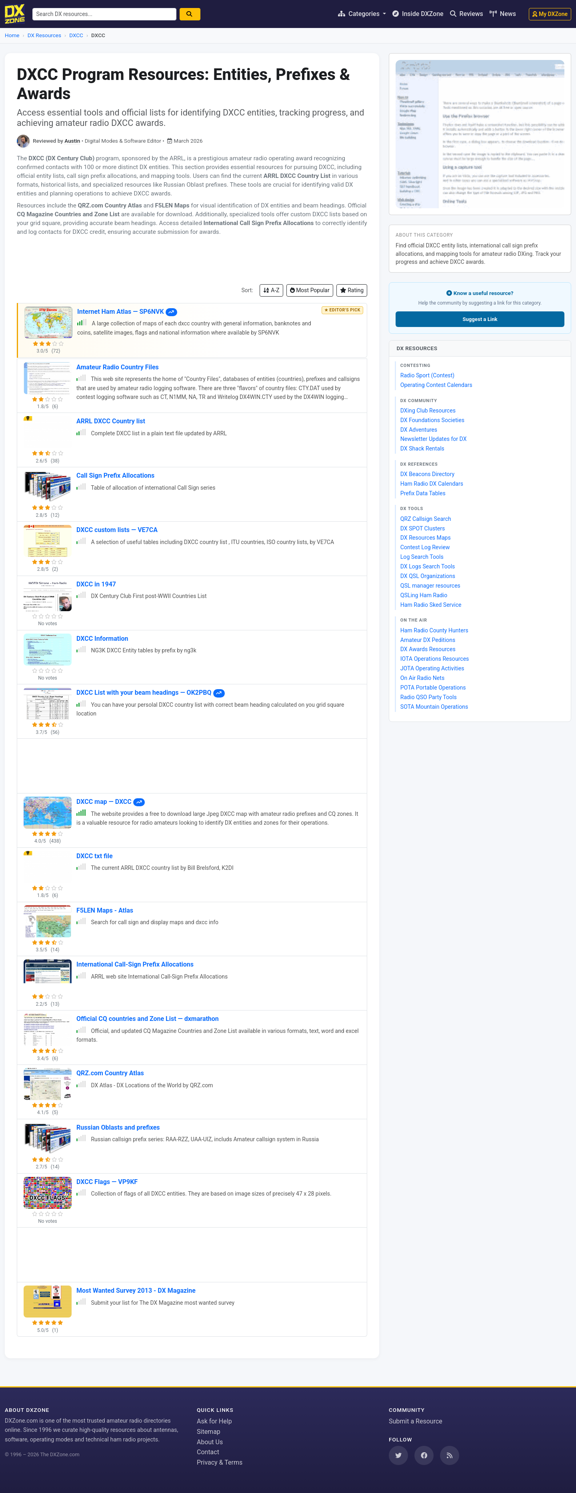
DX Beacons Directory (427, 474)
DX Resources (44, 35)
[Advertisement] (192, 260)
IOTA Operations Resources (434, 659)
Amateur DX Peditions (427, 640)
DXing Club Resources (428, 410)
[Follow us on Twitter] (398, 1455)
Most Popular (310, 290)
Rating (352, 290)
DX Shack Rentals (422, 448)
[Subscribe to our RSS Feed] (449, 1455)
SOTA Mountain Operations (434, 707)
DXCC (76, 35)
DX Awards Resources (428, 649)
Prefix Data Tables (423, 493)
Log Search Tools (422, 557)
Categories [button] (359, 14)
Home (12, 35)
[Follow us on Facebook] (424, 1455)
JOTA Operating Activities (432, 668)
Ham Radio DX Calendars (431, 483)
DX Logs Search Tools (427, 566)
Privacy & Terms (219, 1462)
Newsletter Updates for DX (433, 439)
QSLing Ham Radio (424, 595)
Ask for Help (214, 1421)
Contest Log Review (425, 547)
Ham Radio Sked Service (431, 605)
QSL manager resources (430, 585)
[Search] (192, 14)
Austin (72, 141)
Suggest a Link (479, 319)
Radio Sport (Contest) (427, 375)
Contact (208, 1452)
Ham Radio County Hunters (434, 630)
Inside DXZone (418, 14)
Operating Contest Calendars (436, 385)
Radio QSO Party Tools (428, 697)
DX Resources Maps (425, 537)
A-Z (271, 290)
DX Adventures (418, 430)
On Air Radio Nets (422, 678)
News (503, 14)
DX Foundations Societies (432, 420)
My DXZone (550, 14)
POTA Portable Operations (433, 687)
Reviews (466, 14)
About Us (210, 1442)
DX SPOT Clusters (422, 528)
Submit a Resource (415, 1421)
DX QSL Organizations (427, 576)
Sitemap (208, 1431)
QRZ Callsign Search (425, 519)
